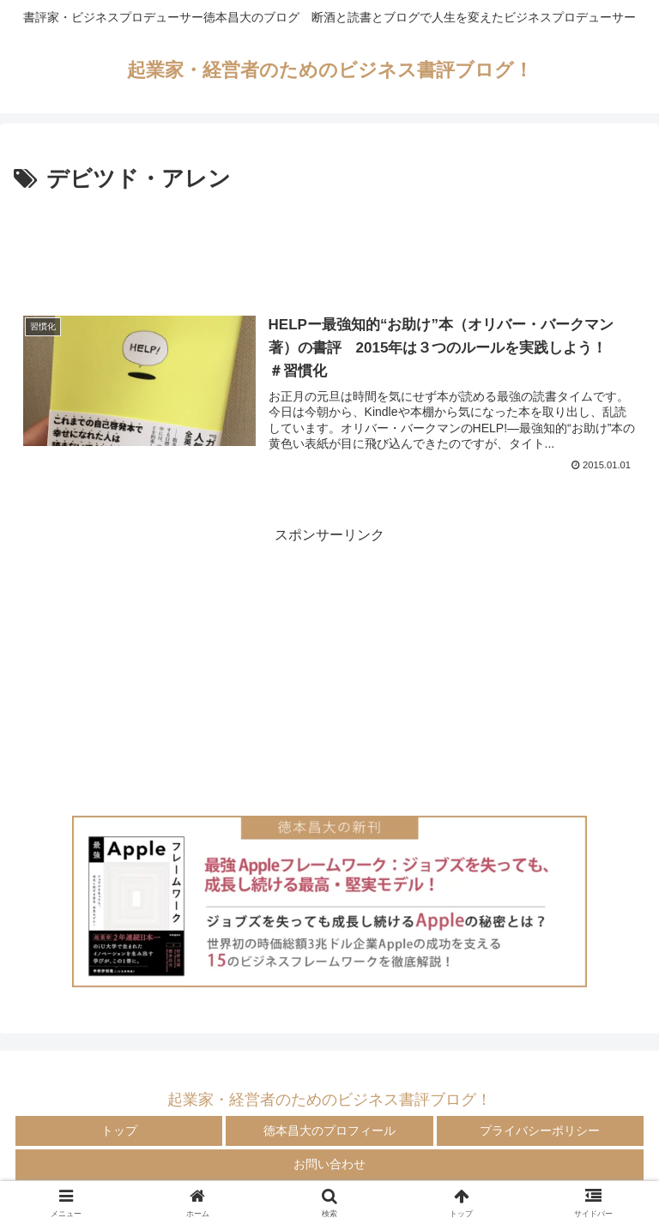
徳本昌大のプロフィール (329, 1130)
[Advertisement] (329, 245)
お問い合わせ (329, 1164)
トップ (119, 1130)
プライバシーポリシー (540, 1130)
